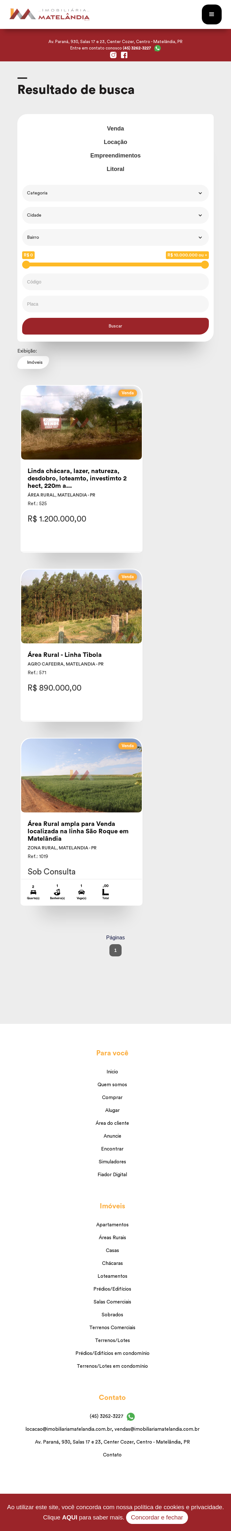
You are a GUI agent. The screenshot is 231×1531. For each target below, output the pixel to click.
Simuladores (112, 1161)
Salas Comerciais (112, 1302)
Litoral (115, 169)
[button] (212, 14)
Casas (112, 1250)
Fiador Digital (112, 1174)
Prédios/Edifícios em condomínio (112, 1353)
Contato (112, 1455)
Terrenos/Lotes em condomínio (112, 1366)
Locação (115, 142)
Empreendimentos (115, 155)
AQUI (69, 1517)
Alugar (112, 1110)
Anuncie (112, 1136)
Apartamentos (112, 1224)
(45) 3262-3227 (107, 1416)
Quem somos (112, 1084)
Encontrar (112, 1149)
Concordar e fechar (157, 1517)
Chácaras (112, 1263)
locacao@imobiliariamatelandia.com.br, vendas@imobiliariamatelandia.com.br (112, 1429)
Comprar (112, 1097)
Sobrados (112, 1314)
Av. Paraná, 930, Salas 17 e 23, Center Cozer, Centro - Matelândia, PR (112, 1442)
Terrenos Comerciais (112, 1327)
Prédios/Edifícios (112, 1289)
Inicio (112, 1072)
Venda (115, 128)
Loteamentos (112, 1276)
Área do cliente (112, 1123)
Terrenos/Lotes (112, 1340)
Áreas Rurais (112, 1237)
